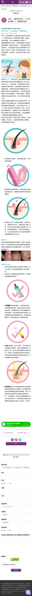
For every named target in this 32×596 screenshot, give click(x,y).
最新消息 (8, 5)
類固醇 (19, 232)
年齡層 (3, 511)
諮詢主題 (4, 464)
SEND (16, 570)
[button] (16, 443)
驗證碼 (3, 556)
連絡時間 (4, 503)
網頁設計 (4, 593)
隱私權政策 (12, 564)
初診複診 (4, 527)
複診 (9, 530)
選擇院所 (4, 519)
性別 (2, 480)
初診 (3, 530)
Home (4, 5)
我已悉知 (5, 564)
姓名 (2, 472)
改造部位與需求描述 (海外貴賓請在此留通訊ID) (15, 535)
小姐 (9, 483)
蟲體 (5, 93)
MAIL (3, 496)
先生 (3, 483)
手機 (2, 488)
